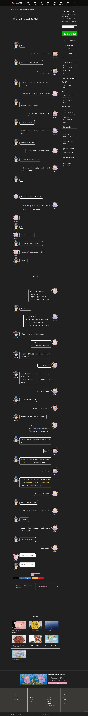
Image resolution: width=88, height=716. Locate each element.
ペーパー (64, 139)
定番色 (64, 136)
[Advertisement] (35, 30)
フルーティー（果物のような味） (69, 115)
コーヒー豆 (15, 697)
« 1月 (63, 73)
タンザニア (65, 100)
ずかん (35, 4)
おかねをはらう (49, 703)
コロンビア (69, 97)
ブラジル (70, 100)
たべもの (64, 152)
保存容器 (64, 143)
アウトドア (69, 163)
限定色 (70, 136)
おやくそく (65, 701)
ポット (68, 139)
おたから (54, 4)
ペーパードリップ (66, 134)
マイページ (49, 697)
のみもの (72, 152)
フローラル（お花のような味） (69, 112)
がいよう (67, 4)
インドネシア (65, 95)
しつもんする (65, 703)
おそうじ (64, 163)
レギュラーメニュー (67, 85)
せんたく (64, 161)
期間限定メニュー (66, 87)
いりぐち (28, 4)
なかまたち (64, 19)
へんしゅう (49, 699)
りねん (64, 699)
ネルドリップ (70, 141)
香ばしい (64, 122)
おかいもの (61, 4)
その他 (64, 102)
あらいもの (69, 161)
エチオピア (71, 95)
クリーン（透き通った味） (68, 119)
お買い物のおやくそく (51, 705)
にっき (31, 701)
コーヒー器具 (15, 699)
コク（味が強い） (66, 117)
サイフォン (65, 141)
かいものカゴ (49, 701)
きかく (48, 4)
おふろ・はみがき (66, 165)
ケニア (64, 97)
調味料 (68, 152)
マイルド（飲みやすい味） (68, 110)
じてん (41, 4)
